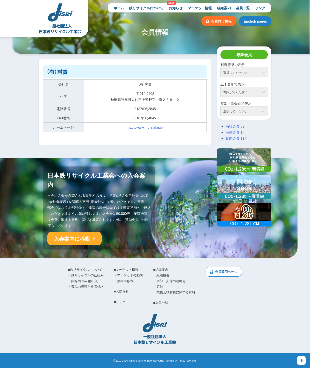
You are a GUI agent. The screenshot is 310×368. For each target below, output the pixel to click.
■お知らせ (121, 291)
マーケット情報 (200, 7)
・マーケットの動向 (128, 275)
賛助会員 (236, 138)
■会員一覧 (160, 302)
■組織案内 (160, 269)
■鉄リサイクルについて (85, 269)
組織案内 (224, 7)
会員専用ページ (226, 271)
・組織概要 (161, 275)
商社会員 (235, 126)
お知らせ (176, 7)
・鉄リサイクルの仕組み (86, 275)
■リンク (120, 301)
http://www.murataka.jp (145, 127)
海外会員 (235, 132)
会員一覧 (243, 7)
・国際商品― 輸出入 (83, 281)
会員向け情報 (221, 21)
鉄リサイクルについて (146, 7)
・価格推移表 (123, 281)
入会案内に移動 (72, 238)
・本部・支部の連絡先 (169, 281)
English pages (255, 21)
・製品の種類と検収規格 (86, 286)
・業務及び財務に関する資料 (174, 292)
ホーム (119, 7)
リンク (260, 7)
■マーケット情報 (126, 269)
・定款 (158, 286)
